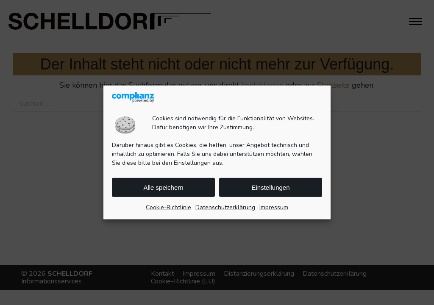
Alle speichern (163, 187)
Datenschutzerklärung (225, 207)
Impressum (273, 207)
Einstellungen (270, 187)
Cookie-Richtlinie (168, 207)
